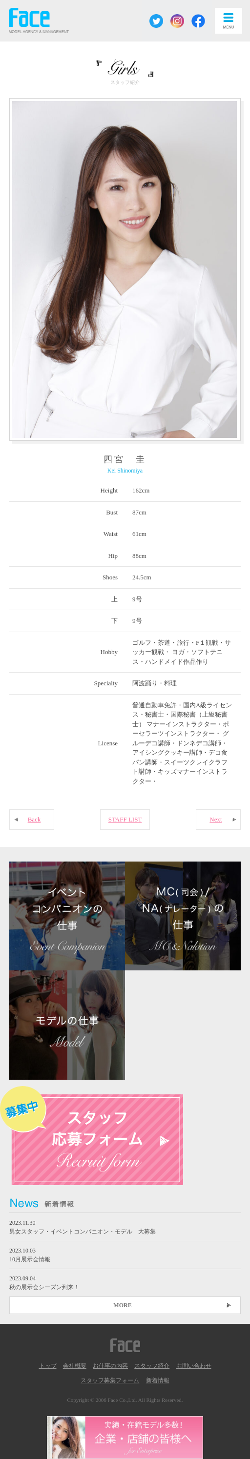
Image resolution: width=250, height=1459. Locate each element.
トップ (48, 1365)
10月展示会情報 (29, 1259)
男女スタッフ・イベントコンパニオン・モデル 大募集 (82, 1231)
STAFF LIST (125, 819)
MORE (122, 1305)
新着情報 (157, 1380)
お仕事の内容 (110, 1365)
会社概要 (74, 1365)
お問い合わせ (193, 1365)
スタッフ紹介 (151, 1365)
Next (215, 819)
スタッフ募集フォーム (110, 1380)
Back (34, 819)
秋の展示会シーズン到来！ (44, 1287)
